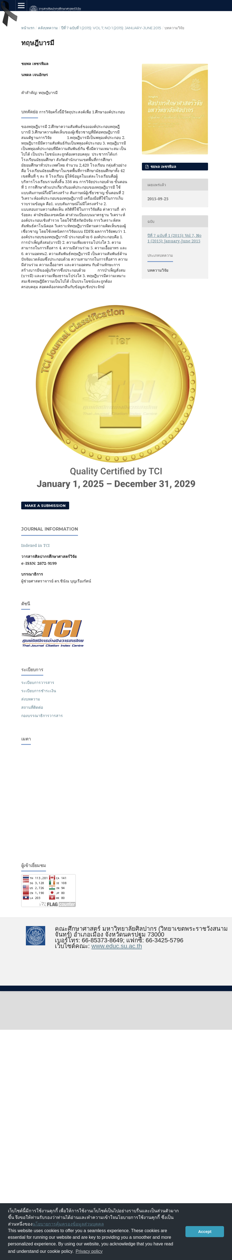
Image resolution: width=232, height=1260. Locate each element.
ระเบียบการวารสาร (37, 682)
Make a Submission (45, 505)
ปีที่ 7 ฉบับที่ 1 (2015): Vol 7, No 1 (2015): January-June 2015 (111, 28)
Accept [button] (204, 1231)
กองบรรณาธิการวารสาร (42, 715)
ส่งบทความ (30, 699)
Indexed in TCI (35, 545)
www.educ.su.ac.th (116, 946)
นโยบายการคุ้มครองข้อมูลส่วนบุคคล (68, 1224)
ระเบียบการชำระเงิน (38, 690)
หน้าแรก (27, 28)
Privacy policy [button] (89, 1251)
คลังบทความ (48, 28)
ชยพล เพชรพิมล (162, 166)
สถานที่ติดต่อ (32, 707)
